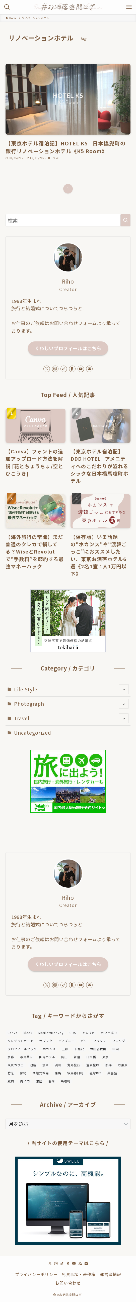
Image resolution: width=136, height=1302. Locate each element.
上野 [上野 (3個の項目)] (65, 1049)
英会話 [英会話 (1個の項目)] (112, 1073)
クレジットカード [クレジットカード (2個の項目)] (21, 1041)
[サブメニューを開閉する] (123, 689)
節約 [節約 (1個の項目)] (23, 1073)
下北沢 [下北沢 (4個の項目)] (79, 1049)
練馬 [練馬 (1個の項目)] (58, 1073)
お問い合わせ (68, 1283)
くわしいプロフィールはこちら (68, 348)
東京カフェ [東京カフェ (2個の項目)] (16, 1065)
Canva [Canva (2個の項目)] (13, 1033)
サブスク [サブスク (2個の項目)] (45, 1041)
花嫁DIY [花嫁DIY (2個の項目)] (95, 1073)
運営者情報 (110, 1274)
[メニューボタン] (129, 7)
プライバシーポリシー (36, 1274)
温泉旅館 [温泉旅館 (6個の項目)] (92, 1065)
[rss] (80, 1263)
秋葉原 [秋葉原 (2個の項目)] (123, 1065)
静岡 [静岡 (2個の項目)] (51, 1081)
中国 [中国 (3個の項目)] (115, 1049)
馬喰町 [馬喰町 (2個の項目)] (66, 1081)
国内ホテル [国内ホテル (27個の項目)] (47, 1057)
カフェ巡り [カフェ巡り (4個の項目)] (109, 1033)
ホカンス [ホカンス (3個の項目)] (49, 1049)
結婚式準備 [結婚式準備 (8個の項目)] (41, 1073)
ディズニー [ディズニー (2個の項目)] (66, 1041)
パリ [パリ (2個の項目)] (84, 1041)
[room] (72, 369)
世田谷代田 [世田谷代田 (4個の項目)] (98, 1049)
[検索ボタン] (7, 7)
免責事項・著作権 (79, 1274)
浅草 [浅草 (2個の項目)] (45, 1065)
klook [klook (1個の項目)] (28, 1033)
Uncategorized (32, 732)
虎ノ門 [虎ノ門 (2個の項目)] (25, 1081)
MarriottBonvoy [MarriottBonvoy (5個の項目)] (50, 1033)
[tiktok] (63, 369)
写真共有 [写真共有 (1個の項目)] (26, 1057)
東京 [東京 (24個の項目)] (105, 1057)
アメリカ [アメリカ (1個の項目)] (88, 1033)
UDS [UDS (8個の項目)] (73, 1033)
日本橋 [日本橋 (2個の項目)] (91, 1057)
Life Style (71, 689)
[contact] (89, 369)
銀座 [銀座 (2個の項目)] (39, 1081)
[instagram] (55, 369)
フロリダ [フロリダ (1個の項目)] (118, 1041)
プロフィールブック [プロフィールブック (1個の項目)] (22, 1049)
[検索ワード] (68, 220)
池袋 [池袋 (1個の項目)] (33, 1065)
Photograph (71, 703)
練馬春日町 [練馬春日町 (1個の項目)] (75, 1073)
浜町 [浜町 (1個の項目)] (58, 1065)
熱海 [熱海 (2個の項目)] (108, 1065)
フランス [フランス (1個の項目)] (99, 1041)
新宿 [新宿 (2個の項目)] (77, 1057)
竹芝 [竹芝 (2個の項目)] (11, 1073)
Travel (71, 718)
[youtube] (81, 369)
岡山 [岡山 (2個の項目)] (64, 1057)
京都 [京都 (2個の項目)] (11, 1057)
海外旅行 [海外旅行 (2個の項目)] (73, 1065)
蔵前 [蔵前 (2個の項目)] (11, 1081)
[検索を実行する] (125, 220)
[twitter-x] (46, 369)
